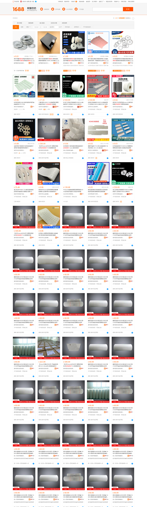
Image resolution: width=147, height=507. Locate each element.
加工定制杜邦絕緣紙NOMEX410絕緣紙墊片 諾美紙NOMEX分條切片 (123, 190)
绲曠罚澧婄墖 (99, 65)
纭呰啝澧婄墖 (91, 65)
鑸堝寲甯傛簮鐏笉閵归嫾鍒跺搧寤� (118, 63)
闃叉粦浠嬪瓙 (124, 65)
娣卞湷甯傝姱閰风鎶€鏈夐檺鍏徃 (93, 63)
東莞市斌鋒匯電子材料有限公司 (19, 106)
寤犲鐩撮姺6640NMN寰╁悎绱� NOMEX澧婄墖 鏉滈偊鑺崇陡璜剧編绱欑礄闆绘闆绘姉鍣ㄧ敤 (24, 452)
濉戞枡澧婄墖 (67, 65)
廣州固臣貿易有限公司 (44, 150)
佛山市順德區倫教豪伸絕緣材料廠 (69, 150)
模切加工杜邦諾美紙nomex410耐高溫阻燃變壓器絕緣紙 (123, 103)
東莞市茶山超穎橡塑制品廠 (44, 194)
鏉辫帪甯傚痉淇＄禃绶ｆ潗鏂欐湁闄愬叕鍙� (44, 63)
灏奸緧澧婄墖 (74, 65)
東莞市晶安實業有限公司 (19, 150)
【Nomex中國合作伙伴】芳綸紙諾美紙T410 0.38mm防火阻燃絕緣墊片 (48, 365)
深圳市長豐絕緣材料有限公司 (69, 106)
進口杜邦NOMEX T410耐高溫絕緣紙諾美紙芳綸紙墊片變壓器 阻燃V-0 (23, 190)
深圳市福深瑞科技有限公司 (118, 106)
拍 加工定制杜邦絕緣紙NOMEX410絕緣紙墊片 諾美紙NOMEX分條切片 (73, 103)
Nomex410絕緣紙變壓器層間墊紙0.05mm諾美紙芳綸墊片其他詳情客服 (73, 190)
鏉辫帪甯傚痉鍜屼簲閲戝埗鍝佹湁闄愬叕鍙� (19, 63)
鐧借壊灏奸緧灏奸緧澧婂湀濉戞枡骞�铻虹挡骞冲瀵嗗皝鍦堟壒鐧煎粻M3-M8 (73, 60)
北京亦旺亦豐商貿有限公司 (69, 194)
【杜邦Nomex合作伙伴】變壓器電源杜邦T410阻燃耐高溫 (48, 147)
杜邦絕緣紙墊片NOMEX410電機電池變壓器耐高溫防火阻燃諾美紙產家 (123, 147)
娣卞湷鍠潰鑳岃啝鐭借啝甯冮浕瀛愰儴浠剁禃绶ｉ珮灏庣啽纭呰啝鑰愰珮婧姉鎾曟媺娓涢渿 (98, 60)
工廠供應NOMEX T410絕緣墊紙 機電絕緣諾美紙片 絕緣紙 (48, 103)
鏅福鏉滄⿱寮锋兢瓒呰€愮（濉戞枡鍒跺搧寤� (69, 63)
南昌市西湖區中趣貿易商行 (19, 194)
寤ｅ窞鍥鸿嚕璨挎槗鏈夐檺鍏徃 (19, 456)
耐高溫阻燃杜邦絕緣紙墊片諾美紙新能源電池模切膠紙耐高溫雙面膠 (98, 190)
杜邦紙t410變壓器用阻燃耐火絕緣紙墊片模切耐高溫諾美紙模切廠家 (48, 234)
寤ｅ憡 (32, 60)
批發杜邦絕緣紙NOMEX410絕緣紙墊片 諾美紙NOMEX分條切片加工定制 (98, 103)
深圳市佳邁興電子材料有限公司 (44, 106)
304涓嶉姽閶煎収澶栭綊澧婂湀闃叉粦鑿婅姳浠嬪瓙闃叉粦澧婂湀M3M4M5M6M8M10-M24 (123, 60)
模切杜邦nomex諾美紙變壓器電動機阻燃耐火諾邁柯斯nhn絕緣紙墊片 (48, 190)
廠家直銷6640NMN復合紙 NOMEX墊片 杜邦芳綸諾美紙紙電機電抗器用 (73, 234)
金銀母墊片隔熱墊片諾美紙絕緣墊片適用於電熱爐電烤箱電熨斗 (23, 147)
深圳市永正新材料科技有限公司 (93, 106)
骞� (32, 63)
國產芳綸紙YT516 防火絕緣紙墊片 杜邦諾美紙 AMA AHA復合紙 (98, 147)
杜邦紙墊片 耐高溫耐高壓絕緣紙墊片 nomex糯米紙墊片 (73, 147)
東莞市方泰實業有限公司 (93, 150)
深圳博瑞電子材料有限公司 (93, 194)
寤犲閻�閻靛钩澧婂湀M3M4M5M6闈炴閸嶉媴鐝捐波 (24, 60)
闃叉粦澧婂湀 (116, 65)
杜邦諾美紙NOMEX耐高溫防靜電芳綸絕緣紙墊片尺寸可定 (24, 103)
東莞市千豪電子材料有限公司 (118, 150)
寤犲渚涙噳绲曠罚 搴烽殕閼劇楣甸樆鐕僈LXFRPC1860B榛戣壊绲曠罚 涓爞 (49, 60)
